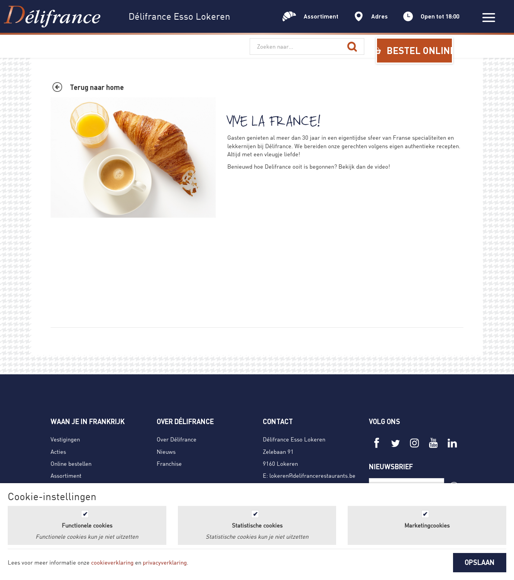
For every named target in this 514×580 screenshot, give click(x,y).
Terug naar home (97, 87)
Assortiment (66, 475)
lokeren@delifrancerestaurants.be (312, 475)
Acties (58, 451)
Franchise (169, 463)
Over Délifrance (176, 439)
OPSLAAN (480, 562)
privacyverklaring (165, 562)
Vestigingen (65, 439)
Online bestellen (71, 463)
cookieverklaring (112, 562)
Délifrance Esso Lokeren (294, 439)
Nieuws (166, 451)
